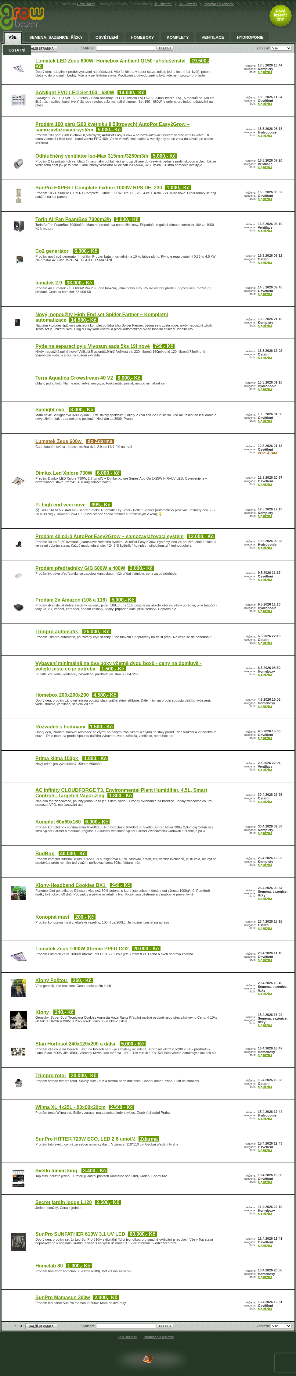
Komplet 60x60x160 (58, 821)
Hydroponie (250, 37)
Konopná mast (53, 917)
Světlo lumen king (56, 1170)
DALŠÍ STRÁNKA (41, 1326)
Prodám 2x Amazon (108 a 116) (71, 599)
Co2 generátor (52, 251)
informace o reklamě (219, 4)
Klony (42, 1012)
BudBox (45, 853)
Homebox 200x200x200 (62, 695)
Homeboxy (142, 37)
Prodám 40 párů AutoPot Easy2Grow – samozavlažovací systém (109, 536)
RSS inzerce (188, 4)
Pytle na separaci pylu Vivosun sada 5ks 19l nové (92, 346)
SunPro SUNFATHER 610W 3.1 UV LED (80, 1234)
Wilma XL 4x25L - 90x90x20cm (70, 1107)
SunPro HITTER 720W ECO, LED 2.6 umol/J (85, 1139)
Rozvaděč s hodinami (60, 726)
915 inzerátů (163, 4)
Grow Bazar (86, 4)
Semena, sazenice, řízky (56, 37)
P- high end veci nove (61, 504)
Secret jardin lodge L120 (63, 1202)
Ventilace (213, 37)
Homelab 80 (49, 1265)
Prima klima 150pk (57, 758)
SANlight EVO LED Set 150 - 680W (74, 92)
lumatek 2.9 (48, 282)
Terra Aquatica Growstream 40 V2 (74, 378)
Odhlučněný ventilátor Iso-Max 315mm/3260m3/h (91, 156)
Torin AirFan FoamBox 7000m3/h (73, 219)
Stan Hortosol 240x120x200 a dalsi (76, 1043)
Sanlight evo (50, 409)
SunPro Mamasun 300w (62, 1297)
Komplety (177, 37)
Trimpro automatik (57, 631)
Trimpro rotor (50, 1075)
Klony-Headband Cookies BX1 (71, 885)
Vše (12, 37)
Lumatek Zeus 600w (59, 441)
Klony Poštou (51, 980)
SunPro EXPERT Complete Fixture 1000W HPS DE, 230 (98, 187)
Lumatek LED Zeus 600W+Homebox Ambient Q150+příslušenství (111, 60)
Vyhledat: (88, 1326)
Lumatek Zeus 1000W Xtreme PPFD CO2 (82, 948)
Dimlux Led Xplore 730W (63, 473)
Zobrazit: (264, 1326)
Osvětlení (107, 37)
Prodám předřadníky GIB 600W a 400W (80, 568)
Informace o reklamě (158, 1337)
